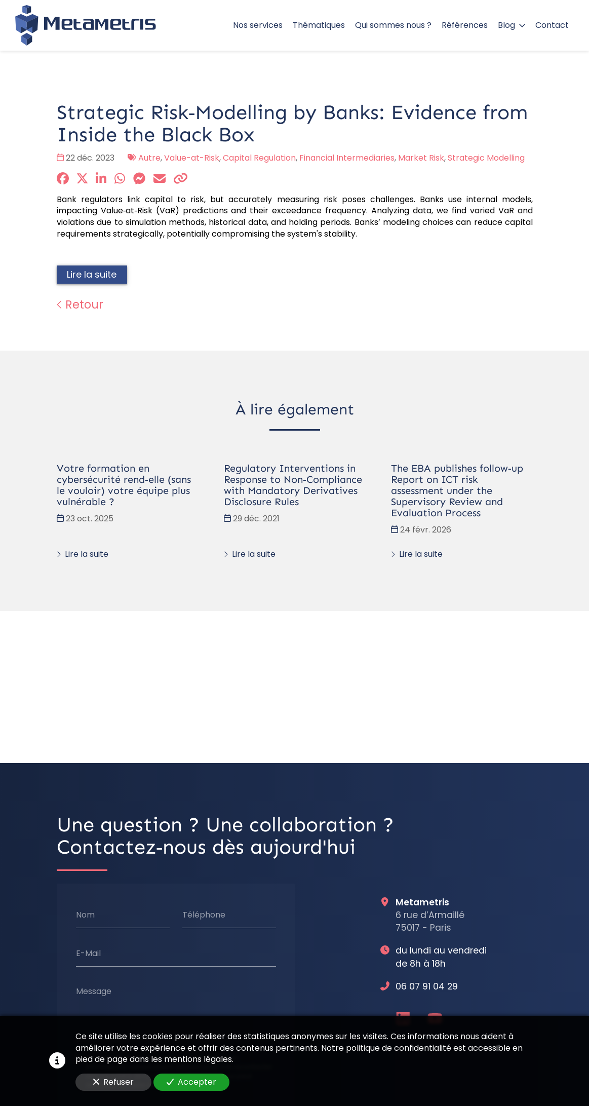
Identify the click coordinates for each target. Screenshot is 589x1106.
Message (93, 991)
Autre (149, 158)
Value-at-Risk (191, 158)
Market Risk (421, 158)
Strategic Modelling (486, 158)
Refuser (113, 1082)
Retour (80, 304)
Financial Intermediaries (347, 158)
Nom (84, 915)
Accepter (191, 1082)
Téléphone (203, 915)
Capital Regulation (259, 158)
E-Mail (87, 953)
